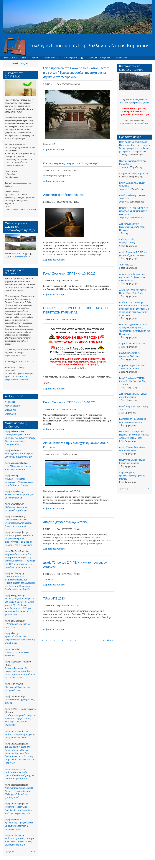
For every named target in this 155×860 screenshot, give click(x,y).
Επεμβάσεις (10, 410)
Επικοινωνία (121, 57)
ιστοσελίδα (25, 373)
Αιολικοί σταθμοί (12, 406)
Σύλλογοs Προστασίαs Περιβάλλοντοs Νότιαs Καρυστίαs (89, 45)
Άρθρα (35, 57)
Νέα (24, 57)
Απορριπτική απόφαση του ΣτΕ (133, 173)
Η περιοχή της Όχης (73, 57)
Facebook (22, 376)
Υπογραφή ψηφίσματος (21, 256)
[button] (77, 114)
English (24, 63)
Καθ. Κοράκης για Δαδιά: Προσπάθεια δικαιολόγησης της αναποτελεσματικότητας (20, 775)
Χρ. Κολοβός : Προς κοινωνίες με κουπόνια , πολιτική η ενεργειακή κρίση (19, 825)
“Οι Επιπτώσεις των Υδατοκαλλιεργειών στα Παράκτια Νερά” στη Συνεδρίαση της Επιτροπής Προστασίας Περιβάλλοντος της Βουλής (20, 582)
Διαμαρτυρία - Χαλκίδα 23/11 (132, 343)
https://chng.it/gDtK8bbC (16, 356)
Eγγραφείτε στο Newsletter (17, 379)
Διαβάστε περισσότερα (53, 149)
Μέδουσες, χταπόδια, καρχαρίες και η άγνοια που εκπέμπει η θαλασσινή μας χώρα (20, 841)
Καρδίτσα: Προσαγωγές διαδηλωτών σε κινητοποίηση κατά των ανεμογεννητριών (18, 810)
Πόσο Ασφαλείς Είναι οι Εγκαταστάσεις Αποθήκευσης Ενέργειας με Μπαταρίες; (18, 522)
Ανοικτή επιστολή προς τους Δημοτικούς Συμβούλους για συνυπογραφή (132, 277)
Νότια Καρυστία (51, 57)
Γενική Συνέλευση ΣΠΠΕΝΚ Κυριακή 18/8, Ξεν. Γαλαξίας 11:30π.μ (132, 381)
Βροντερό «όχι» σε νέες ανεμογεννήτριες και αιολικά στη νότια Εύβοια (20, 639)
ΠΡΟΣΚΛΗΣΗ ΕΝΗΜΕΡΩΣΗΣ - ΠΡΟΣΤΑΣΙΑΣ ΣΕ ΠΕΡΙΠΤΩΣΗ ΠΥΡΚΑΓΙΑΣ (134, 211)
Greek (15, 63)
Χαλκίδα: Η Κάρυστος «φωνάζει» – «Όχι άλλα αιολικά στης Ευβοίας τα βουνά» (19, 482)
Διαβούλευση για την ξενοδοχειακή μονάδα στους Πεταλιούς (132, 227)
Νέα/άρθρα (10, 402)
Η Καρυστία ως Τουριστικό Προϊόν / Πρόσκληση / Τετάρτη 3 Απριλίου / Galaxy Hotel (134, 434)
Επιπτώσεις (10, 414)
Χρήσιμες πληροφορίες (99, 57)
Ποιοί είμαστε (10, 57)
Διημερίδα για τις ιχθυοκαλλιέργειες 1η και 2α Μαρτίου (132, 475)
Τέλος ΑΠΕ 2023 (127, 265)
